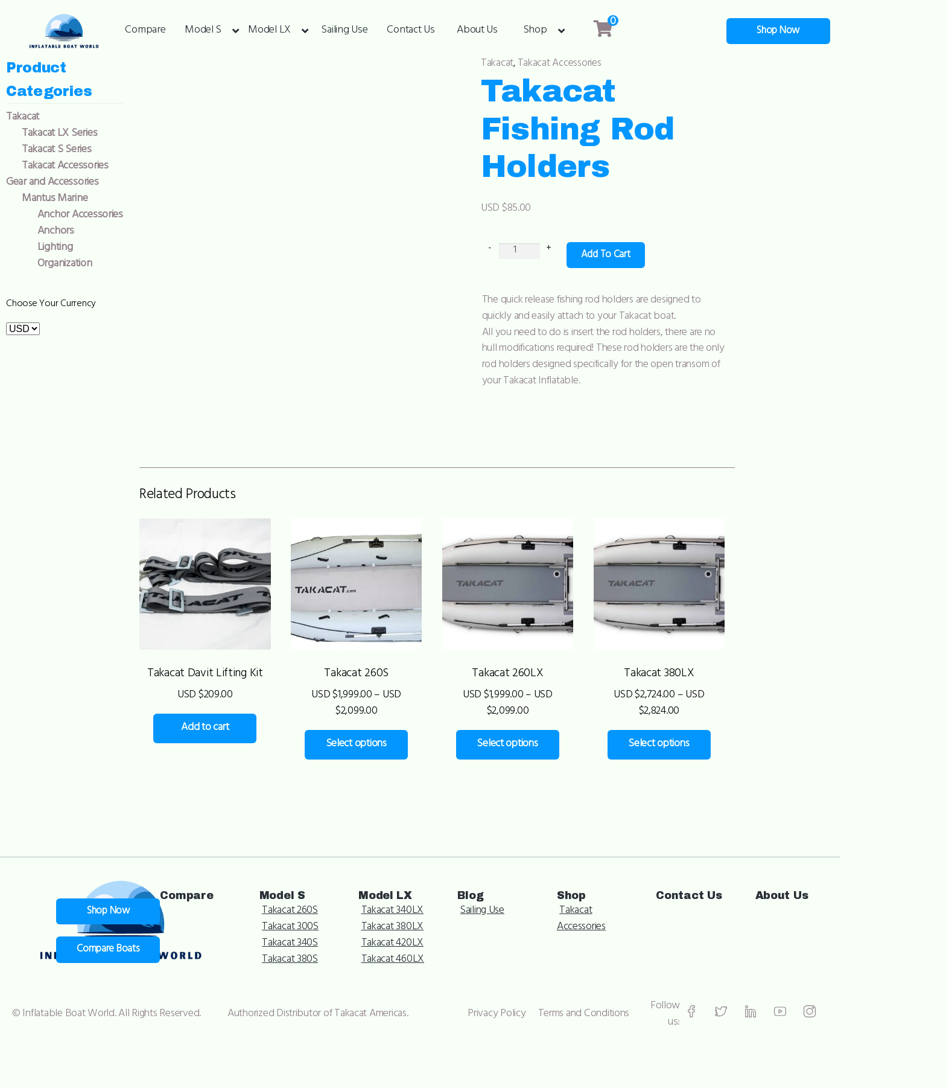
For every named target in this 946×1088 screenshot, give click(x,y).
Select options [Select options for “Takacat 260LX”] (578, 707)
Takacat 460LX (559, 937)
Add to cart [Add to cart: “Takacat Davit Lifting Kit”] (231, 707)
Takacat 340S (453, 920)
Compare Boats (267, 916)
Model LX (269, 31)
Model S (203, 31)
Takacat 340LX (559, 888)
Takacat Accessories (577, 64)
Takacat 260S (454, 888)
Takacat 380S (453, 937)
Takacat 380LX (559, 904)
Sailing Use (344, 31)
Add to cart (622, 224)
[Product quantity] (535, 220)
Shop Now (884, 31)
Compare (145, 31)
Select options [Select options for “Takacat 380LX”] (751, 707)
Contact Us (410, 31)
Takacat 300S (454, 904)
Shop (535, 31)
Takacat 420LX (559, 920)
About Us (477, 31)
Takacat (513, 64)
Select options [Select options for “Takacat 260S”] (404, 707)
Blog (640, 872)
